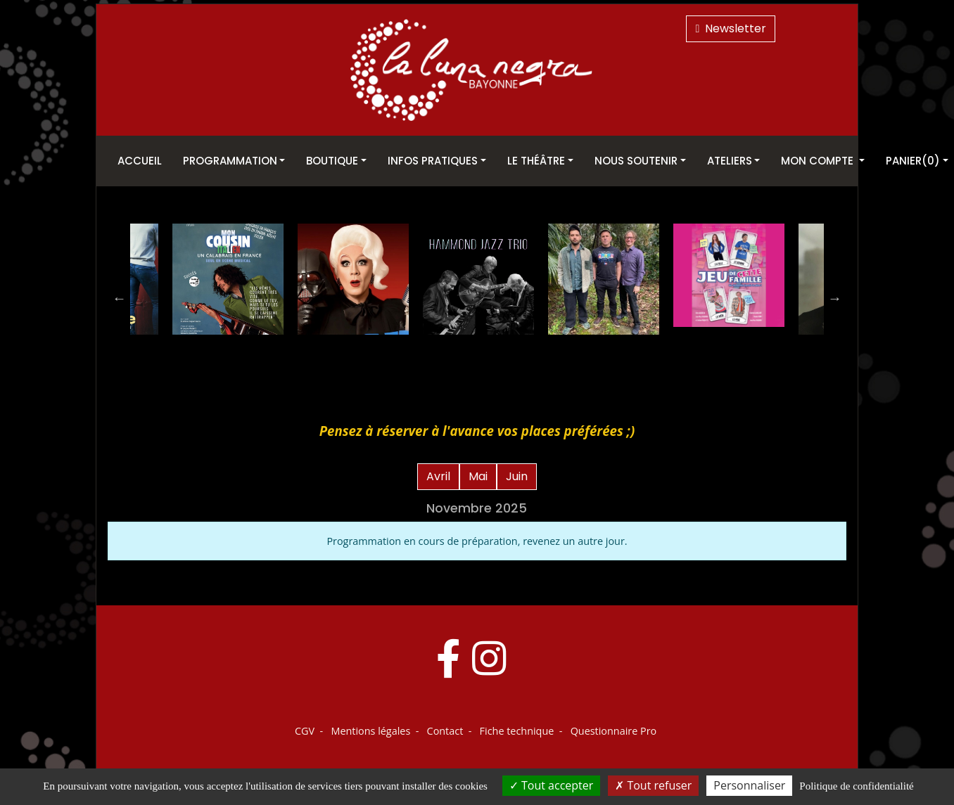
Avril (438, 476)
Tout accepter (551, 785)
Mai (478, 476)
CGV (304, 731)
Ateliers (729, 160)
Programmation (230, 160)
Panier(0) (913, 160)
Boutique (332, 160)
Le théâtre (536, 160)
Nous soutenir (636, 160)
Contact (445, 731)
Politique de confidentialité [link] (856, 786)
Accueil (139, 160)
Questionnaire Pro (614, 731)
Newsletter (730, 28)
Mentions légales (370, 731)
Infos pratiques (433, 160)
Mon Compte (818, 160)
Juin (517, 476)
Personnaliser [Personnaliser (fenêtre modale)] (749, 785)
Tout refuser (653, 785)
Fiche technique (517, 731)
